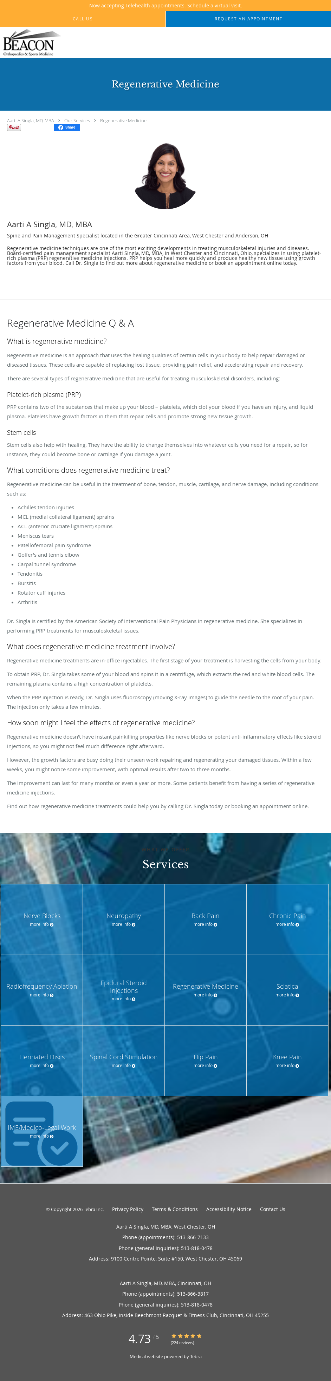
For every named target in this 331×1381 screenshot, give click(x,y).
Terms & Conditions (175, 1209)
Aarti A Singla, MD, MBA (30, 120)
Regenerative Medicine (123, 120)
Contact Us (272, 1209)
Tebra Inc (93, 1209)
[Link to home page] (31, 42)
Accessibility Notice (229, 1209)
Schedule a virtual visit (214, 5)
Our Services (77, 120)
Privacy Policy (127, 1209)
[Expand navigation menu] (322, 42)
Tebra (196, 1356)
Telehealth (137, 5)
